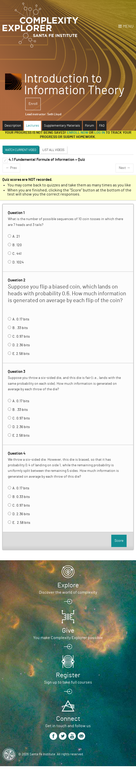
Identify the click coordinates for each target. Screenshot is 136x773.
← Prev (11, 168)
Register (68, 675)
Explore (68, 585)
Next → (124, 168)
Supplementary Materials (62, 125)
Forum (89, 125)
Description (13, 125)
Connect (68, 719)
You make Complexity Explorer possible (68, 638)
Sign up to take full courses (68, 682)
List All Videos (53, 149)
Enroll (33, 104)
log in (99, 132)
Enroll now (77, 132)
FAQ (101, 125)
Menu (128, 26)
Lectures (32, 125)
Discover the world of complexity (68, 592)
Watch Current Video (20, 149)
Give (68, 630)
